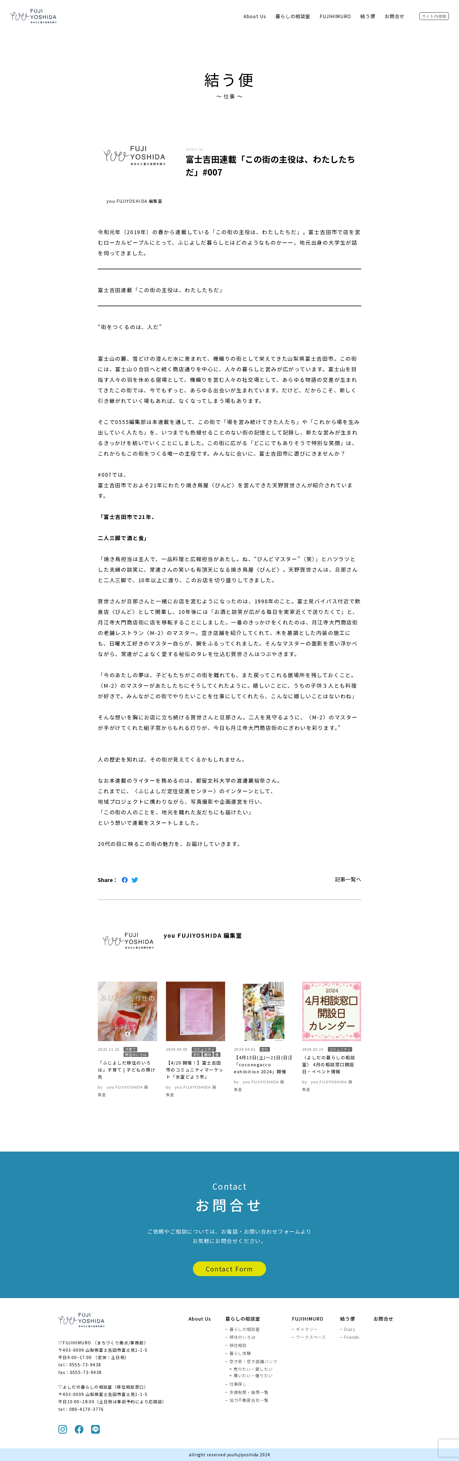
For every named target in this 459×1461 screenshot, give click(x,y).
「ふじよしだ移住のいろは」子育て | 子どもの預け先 (126, 1070)
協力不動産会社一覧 (249, 1400)
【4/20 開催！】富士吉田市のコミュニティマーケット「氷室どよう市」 (195, 1070)
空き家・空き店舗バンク (254, 1361)
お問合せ (395, 16)
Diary (349, 1329)
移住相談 (238, 1345)
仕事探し (238, 1384)
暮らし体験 (240, 1353)
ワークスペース (311, 1337)
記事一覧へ (348, 879)
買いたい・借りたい (253, 1375)
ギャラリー (307, 1329)
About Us (255, 16)
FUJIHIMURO (335, 16)
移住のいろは (243, 1337)
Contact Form (229, 1268)
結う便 (367, 16)
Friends (351, 1337)
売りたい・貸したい (253, 1369)
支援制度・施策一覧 (249, 1392)
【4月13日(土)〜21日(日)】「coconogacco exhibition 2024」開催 (263, 1064)
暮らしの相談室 (292, 16)
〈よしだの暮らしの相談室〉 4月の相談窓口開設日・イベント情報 (328, 1064)
